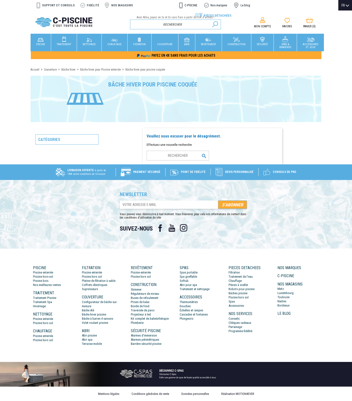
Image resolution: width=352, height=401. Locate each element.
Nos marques (218, 5)
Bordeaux (283, 305)
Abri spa (87, 339)
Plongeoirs (186, 318)
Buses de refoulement (144, 298)
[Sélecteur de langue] (345, 5)
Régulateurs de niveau (145, 293)
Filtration (234, 272)
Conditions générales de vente (150, 394)
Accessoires (236, 305)
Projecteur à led (141, 314)
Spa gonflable (188, 276)
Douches (185, 306)
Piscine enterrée (43, 272)
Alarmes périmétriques (145, 339)
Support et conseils (58, 5)
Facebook (160, 228)
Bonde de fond (140, 306)
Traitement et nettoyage (194, 289)
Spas (232, 301)
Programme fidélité (240, 331)
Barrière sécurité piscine (146, 344)
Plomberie (137, 323)
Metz (280, 289)
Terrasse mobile (92, 344)
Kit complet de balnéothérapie (150, 318)
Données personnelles (195, 394)
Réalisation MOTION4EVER (237, 394)
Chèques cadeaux (240, 323)
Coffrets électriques (94, 285)
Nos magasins (122, 5)
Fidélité (93, 5)
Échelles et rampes (191, 310)
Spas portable (189, 272)
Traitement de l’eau (241, 276)
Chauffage (235, 281)
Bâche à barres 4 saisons (97, 318)
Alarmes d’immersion (144, 335)
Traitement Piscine (44, 298)
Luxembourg (285, 293)
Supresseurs (90, 289)
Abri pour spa (188, 285)
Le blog (245, 5)
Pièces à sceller (238, 285)
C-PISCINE (191, 5)
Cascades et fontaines (194, 314)
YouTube (172, 228)
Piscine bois (40, 281)
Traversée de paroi (142, 310)
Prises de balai (140, 302)
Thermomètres (189, 302)
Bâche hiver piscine (94, 314)
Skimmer (136, 289)
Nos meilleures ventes (47, 285)
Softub (184, 281)
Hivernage (39, 306)
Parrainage (235, 327)
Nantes (281, 301)
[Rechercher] (175, 24)
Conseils (234, 318)
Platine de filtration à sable (98, 281)
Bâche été (88, 310)
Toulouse (283, 297)
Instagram (183, 228)
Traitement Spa (42, 302)
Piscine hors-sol (43, 276)
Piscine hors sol (43, 323)
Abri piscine (89, 335)
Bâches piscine (238, 293)
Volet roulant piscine (95, 323)
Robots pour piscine (241, 289)
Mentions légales (108, 394)
